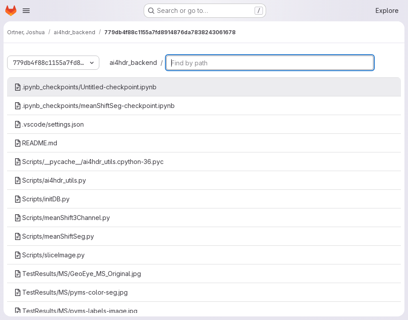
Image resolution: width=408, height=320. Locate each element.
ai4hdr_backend (133, 62)
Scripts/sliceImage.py (49, 255)
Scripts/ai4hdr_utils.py (50, 180)
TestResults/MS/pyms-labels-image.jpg (75, 311)
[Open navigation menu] (26, 11)
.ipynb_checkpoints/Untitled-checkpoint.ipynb (85, 87)
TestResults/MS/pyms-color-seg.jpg (71, 292)
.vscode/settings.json (49, 124)
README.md (35, 143)
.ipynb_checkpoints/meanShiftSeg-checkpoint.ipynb (94, 105)
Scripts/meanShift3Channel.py (62, 217)
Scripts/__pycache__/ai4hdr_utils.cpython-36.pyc (89, 161)
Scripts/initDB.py (42, 199)
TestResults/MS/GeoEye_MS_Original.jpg (77, 273)
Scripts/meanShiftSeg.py (54, 236)
